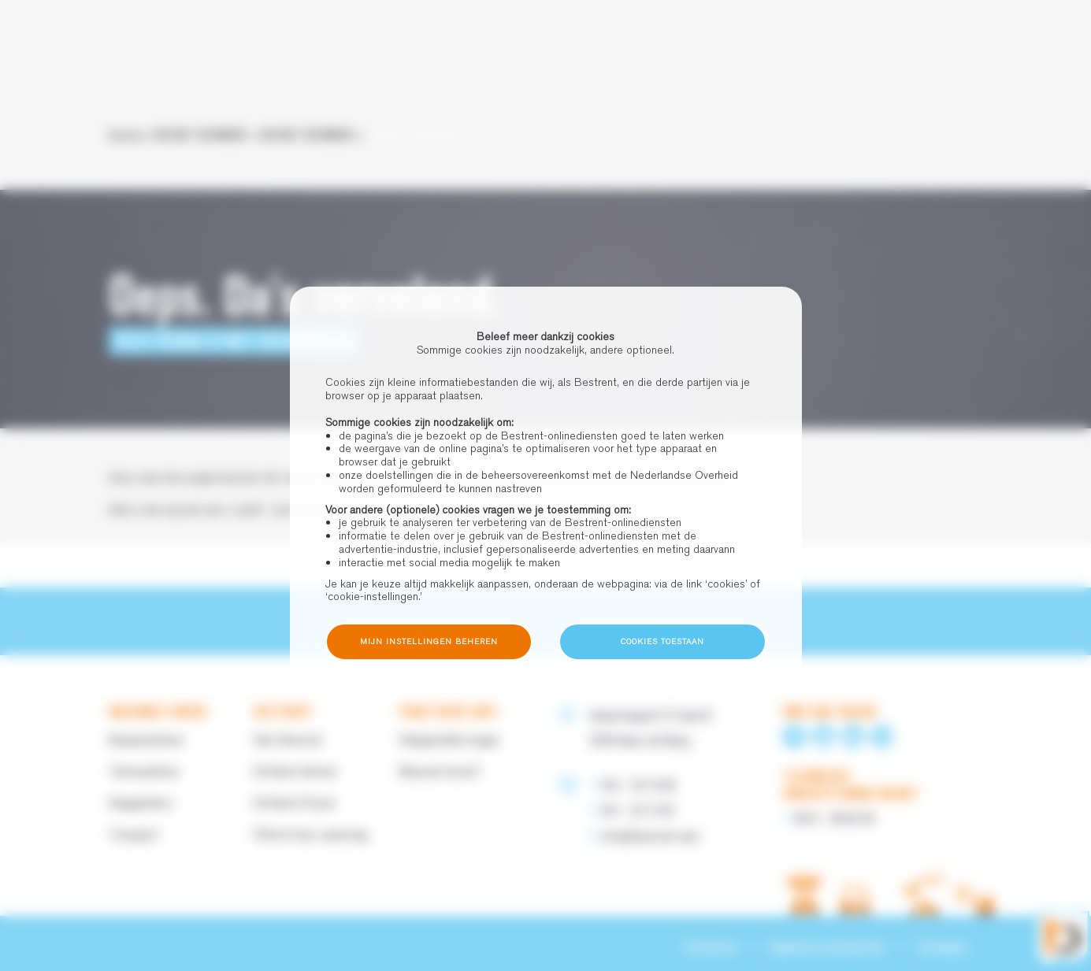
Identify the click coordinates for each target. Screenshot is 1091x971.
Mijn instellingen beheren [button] (429, 641)
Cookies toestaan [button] (662, 641)
